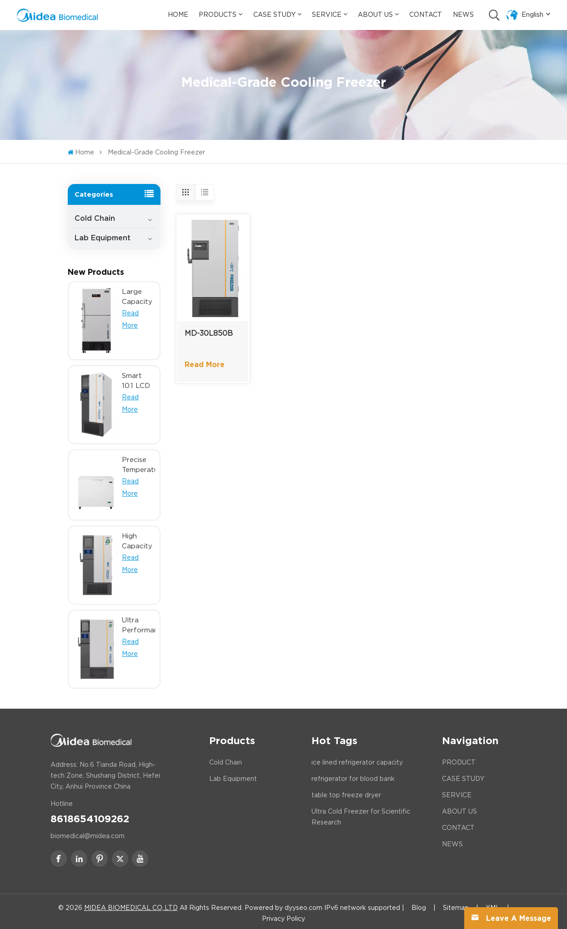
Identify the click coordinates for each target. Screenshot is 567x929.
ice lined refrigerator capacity (357, 759)
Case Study (274, 14)
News (463, 14)
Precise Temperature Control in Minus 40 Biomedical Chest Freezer (138, 461)
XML (493, 904)
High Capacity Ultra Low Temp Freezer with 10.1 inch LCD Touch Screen (137, 538)
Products (217, 14)
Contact (425, 14)
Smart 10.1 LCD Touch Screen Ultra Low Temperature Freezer (138, 377)
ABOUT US (459, 808)
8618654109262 (89, 815)
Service (326, 14)
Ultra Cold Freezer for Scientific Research (360, 814)
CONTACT (458, 824)
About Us (375, 14)
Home (178, 14)
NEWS (452, 841)
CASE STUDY (463, 775)
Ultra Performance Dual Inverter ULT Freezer (138, 622)
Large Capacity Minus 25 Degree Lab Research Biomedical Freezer (138, 293)
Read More (205, 364)
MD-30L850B (209, 333)
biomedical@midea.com (87, 832)
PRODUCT (459, 759)
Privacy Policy (283, 915)
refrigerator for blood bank (353, 775)
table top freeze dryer (346, 791)
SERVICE (457, 791)
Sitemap (456, 904)
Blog (418, 904)
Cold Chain (95, 215)
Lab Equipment (102, 235)
